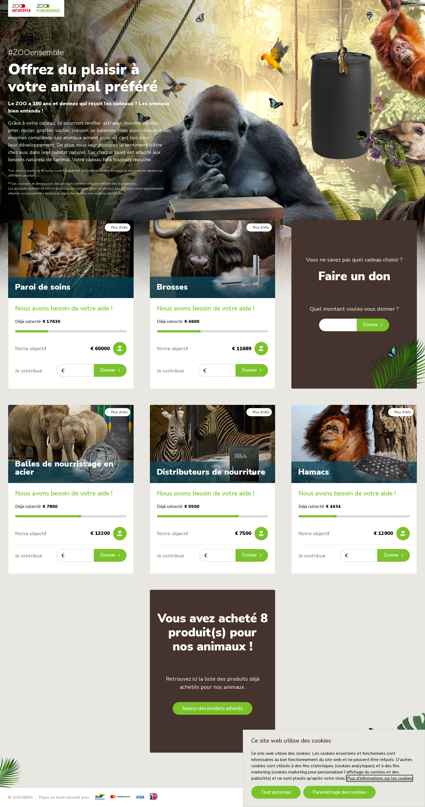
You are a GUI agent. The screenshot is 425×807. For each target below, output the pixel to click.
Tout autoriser (276, 792)
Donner (109, 370)
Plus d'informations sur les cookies (380, 778)
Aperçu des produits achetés (212, 708)
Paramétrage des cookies (339, 792)
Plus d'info (118, 227)
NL (403, 8)
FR (411, 8)
